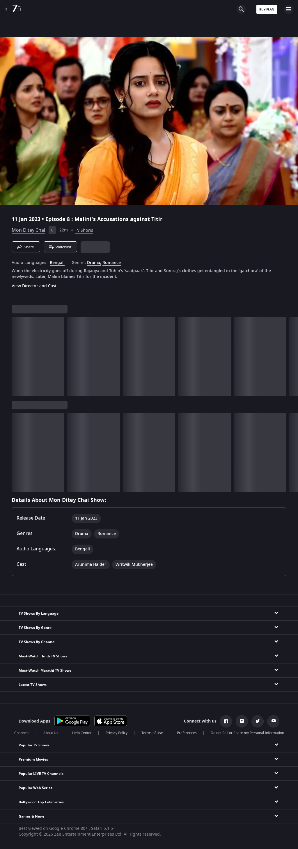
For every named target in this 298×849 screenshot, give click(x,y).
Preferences (187, 733)
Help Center (82, 733)
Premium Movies (33, 759)
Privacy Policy (116, 733)
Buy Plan (266, 9)
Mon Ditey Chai (28, 230)
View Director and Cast (34, 286)
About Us (50, 733)
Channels (21, 733)
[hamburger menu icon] (288, 9)
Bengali (57, 263)
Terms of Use (152, 733)
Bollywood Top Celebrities (41, 802)
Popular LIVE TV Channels (41, 773)
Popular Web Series (35, 788)
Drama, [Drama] (94, 263)
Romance (111, 263)
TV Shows (84, 230)
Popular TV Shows (34, 745)
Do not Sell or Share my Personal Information (247, 733)
